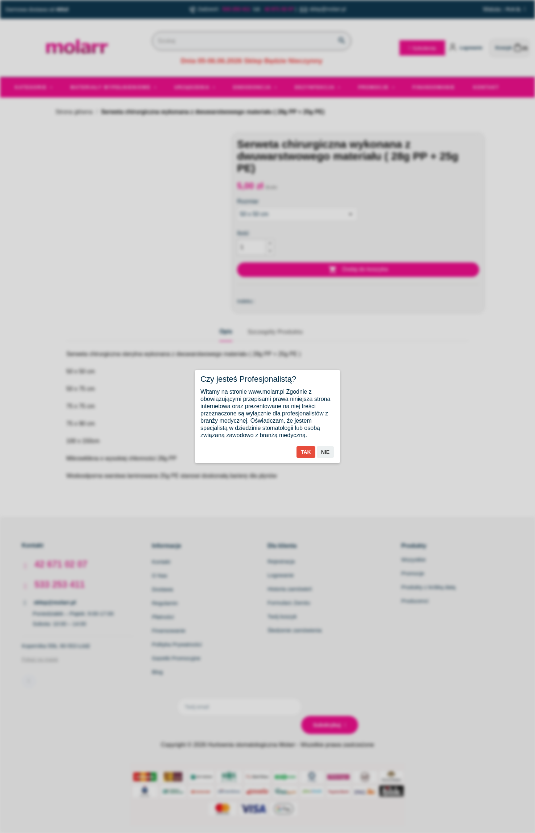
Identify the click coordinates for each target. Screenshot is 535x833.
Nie (325, 452)
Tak (306, 452)
